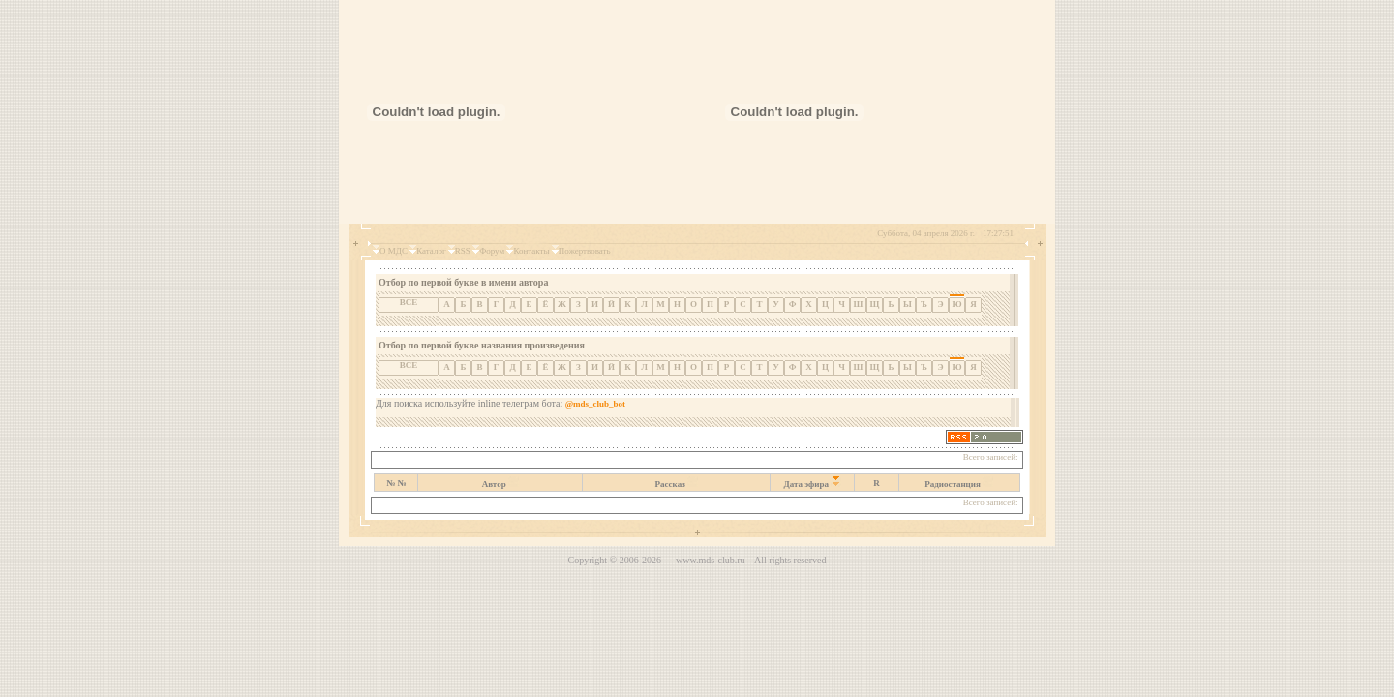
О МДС (393, 251)
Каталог (430, 251)
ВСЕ (409, 302)
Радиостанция (952, 484)
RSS (462, 251)
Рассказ (670, 484)
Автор (494, 484)
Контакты (531, 251)
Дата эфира (807, 484)
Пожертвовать (585, 251)
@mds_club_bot (595, 404)
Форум (491, 251)
